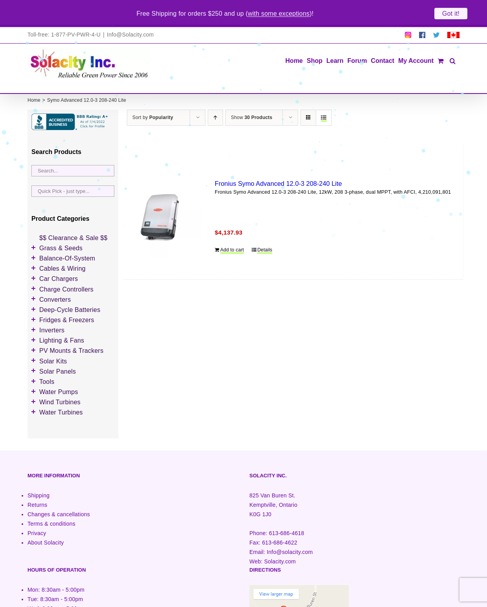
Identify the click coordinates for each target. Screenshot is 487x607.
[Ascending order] (215, 99)
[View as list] (323, 99)
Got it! (451, 13)
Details (264, 231)
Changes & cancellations (58, 496)
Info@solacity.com (290, 533)
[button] (453, 42)
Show (251, 99)
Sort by (152, 99)
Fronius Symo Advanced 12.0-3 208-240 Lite (278, 165)
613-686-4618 (286, 515)
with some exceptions (278, 13)
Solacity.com (280, 543)
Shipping (38, 477)
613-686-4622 (279, 524)
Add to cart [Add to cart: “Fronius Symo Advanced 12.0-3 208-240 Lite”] (232, 231)
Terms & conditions (51, 505)
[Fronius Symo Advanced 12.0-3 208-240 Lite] (162, 199)
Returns (37, 486)
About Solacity (45, 524)
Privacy (36, 515)
